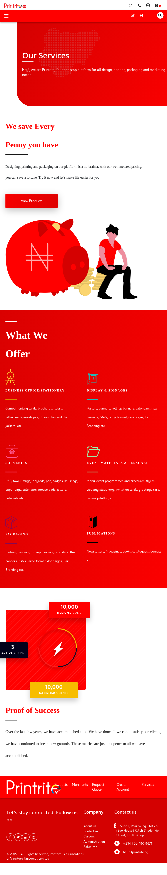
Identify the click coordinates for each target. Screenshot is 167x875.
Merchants (80, 785)
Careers (89, 836)
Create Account (123, 787)
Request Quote (98, 787)
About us (90, 826)
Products (61, 785)
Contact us (91, 831)
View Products (31, 201)
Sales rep (90, 847)
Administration (94, 842)
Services (148, 785)
